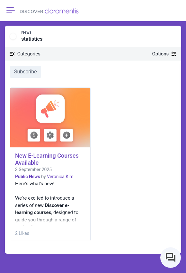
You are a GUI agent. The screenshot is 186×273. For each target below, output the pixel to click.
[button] (172, 36)
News (26, 32)
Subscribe (25, 72)
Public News (27, 176)
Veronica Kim (60, 176)
